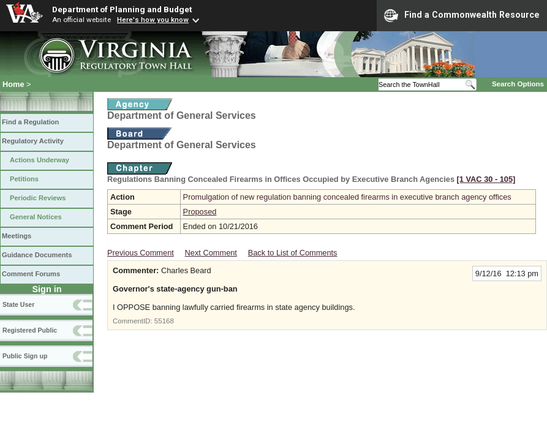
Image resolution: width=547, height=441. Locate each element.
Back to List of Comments (293, 252)
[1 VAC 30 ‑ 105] (486, 179)
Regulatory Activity (33, 141)
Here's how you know (153, 19)
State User (18, 304)
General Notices (36, 217)
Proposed (200, 211)
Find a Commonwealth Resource (462, 15)
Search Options (518, 84)
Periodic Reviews (38, 198)
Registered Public (29, 330)
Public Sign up (24, 356)
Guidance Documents (37, 254)
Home (13, 84)
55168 (164, 321)
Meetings (16, 235)
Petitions (24, 179)
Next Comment (211, 252)
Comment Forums (31, 273)
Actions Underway (39, 160)
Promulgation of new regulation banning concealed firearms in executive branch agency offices (347, 197)
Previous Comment (140, 252)
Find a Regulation (30, 122)
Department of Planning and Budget (122, 9)
